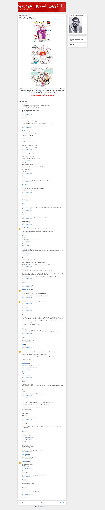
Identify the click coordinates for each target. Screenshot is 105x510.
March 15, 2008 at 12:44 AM (27, 494)
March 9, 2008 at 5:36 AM (27, 310)
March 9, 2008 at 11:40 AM (27, 360)
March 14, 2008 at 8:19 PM (27, 468)
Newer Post (21, 502)
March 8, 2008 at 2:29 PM (27, 192)
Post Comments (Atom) (44, 506)
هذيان (23, 162)
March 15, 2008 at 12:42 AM (27, 484)
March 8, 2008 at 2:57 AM (27, 114)
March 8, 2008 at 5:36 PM (27, 253)
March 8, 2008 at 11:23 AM (27, 160)
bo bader (24, 350)
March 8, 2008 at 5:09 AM (27, 127)
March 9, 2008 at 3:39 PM (27, 377)
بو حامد (23, 116)
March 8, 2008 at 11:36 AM (27, 173)
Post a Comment (24, 497)
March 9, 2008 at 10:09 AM (27, 341)
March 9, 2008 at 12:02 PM (27, 369)
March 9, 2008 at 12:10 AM (27, 297)
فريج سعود (24, 103)
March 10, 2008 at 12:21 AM (27, 437)
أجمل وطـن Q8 (25, 130)
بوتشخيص (24, 255)
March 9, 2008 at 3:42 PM (27, 395)
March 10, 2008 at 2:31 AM (27, 451)
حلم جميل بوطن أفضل (26, 227)
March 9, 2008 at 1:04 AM (27, 303)
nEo (23, 344)
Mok (23, 151)
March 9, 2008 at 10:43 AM (27, 347)
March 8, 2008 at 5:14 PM (27, 232)
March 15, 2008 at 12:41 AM (27, 476)
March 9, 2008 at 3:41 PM (27, 387)
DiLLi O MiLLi (25, 363)
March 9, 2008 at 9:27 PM (27, 419)
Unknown (24, 300)
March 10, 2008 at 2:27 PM (27, 458)
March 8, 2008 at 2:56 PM (27, 224)
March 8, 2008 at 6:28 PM (27, 266)
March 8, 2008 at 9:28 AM (27, 149)
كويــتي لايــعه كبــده (25, 397)
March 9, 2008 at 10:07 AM (27, 333)
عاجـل (23, 175)
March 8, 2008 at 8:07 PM (27, 286)
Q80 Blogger (24, 305)
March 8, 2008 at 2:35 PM (27, 210)
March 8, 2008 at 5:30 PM (27, 241)
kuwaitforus (24, 461)
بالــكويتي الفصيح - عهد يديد (41, 6)
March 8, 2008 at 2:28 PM (27, 181)
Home (42, 502)
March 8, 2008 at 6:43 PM (27, 278)
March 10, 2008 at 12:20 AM (27, 428)
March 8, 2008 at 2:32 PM (27, 200)
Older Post (62, 502)
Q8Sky (23, 268)
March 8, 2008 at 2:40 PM (27, 218)
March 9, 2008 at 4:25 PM (27, 411)
